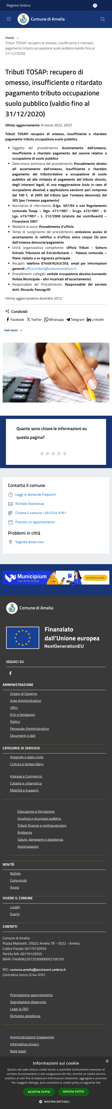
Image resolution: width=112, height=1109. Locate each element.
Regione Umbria (18, 5)
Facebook (14, 319)
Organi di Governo (23, 693)
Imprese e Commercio (26, 776)
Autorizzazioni (28, 846)
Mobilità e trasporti (24, 790)
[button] (56, 1101)
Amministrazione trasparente (32, 1037)
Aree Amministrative (25, 700)
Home (9, 37)
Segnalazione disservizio (28, 1001)
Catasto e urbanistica (26, 783)
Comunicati (18, 880)
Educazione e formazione (36, 811)
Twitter (34, 319)
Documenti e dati (23, 735)
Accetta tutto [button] (39, 1092)
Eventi (15, 914)
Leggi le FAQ (19, 1008)
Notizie (15, 873)
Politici (15, 721)
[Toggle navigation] (8, 18)
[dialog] (56, 1083)
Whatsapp (54, 319)
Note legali (18, 1051)
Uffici (14, 707)
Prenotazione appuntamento (31, 994)
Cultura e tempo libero (26, 764)
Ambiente (25, 832)
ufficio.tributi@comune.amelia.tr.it (50, 268)
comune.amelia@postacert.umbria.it (38, 969)
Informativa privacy (24, 1044)
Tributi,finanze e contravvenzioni (42, 825)
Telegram (75, 319)
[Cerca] (102, 19)
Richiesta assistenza (25, 1015)
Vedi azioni (14, 330)
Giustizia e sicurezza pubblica (39, 818)
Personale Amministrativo (29, 728)
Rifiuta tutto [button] (73, 1091)
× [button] (107, 1061)
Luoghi (15, 907)
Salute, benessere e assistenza (40, 839)
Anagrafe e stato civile (26, 757)
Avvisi (14, 887)
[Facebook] (10, 673)
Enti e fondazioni (22, 714)
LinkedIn (95, 319)
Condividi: (16, 312)
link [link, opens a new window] (98, 1083)
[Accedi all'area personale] (95, 5)
